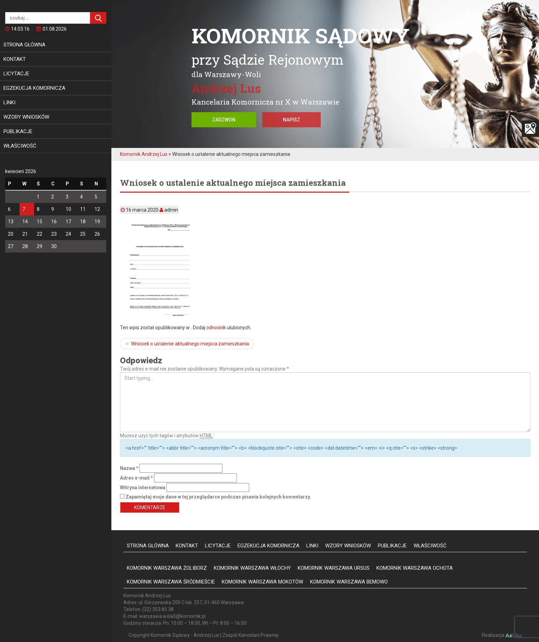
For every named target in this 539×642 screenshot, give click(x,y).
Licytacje (16, 74)
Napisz (291, 119)
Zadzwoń (223, 119)
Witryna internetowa (142, 487)
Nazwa (129, 468)
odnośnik (216, 327)
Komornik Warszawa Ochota (414, 568)
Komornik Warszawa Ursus (334, 568)
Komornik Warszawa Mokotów (262, 582)
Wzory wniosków (26, 117)
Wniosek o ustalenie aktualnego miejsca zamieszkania (187, 343)
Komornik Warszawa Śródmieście (171, 582)
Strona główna (24, 45)
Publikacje (17, 131)
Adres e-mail (136, 478)
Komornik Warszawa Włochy (252, 568)
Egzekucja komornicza (34, 88)
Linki (9, 102)
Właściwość (19, 146)
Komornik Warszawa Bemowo (349, 582)
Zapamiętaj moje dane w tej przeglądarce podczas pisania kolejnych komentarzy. (218, 497)
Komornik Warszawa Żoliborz (167, 568)
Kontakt (14, 59)
